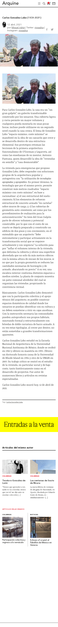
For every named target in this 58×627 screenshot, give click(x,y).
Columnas (7, 476)
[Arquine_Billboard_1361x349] (29, 431)
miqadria (39, 27)
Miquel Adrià (18, 27)
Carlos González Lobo (14, 402)
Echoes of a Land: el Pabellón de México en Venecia (41, 542)
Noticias (34, 514)
